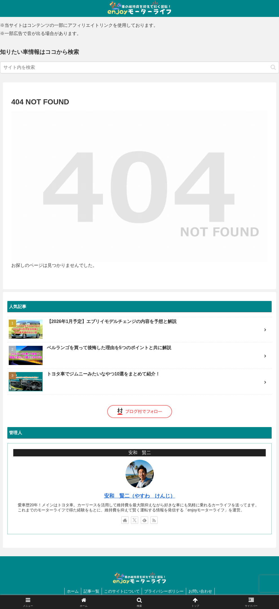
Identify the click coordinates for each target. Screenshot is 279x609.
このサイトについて (122, 591)
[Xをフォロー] (134, 520)
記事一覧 (90, 591)
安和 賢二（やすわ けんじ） (139, 496)
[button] (273, 67)
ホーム (70, 591)
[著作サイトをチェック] (125, 520)
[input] (139, 67)
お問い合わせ (203, 591)
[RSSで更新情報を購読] (154, 520)
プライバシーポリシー (165, 591)
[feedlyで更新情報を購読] (144, 520)
